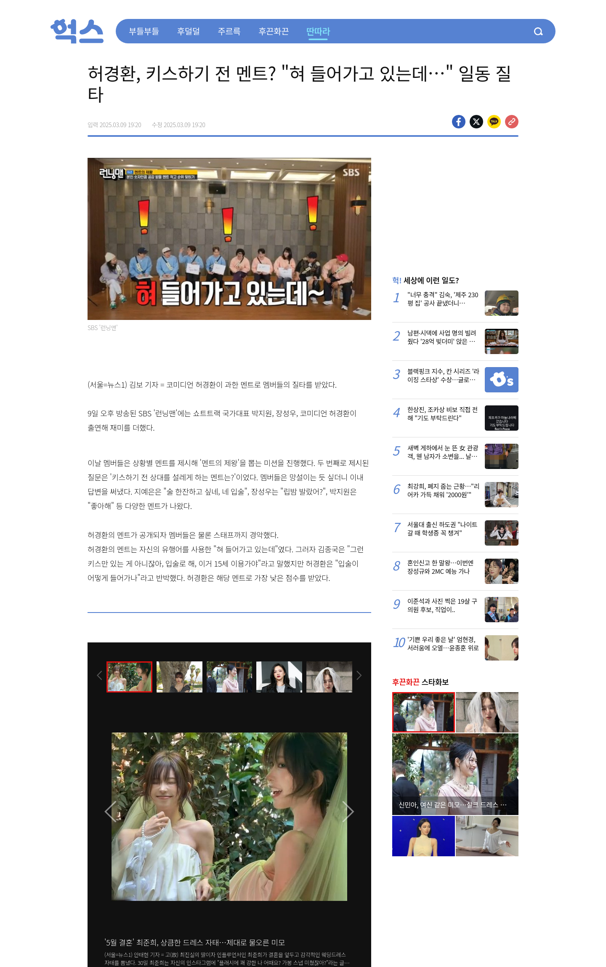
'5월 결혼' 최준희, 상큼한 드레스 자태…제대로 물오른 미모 (194, 942)
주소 (511, 121)
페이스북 (458, 121)
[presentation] (99, 676)
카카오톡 (494, 121)
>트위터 (476, 121)
